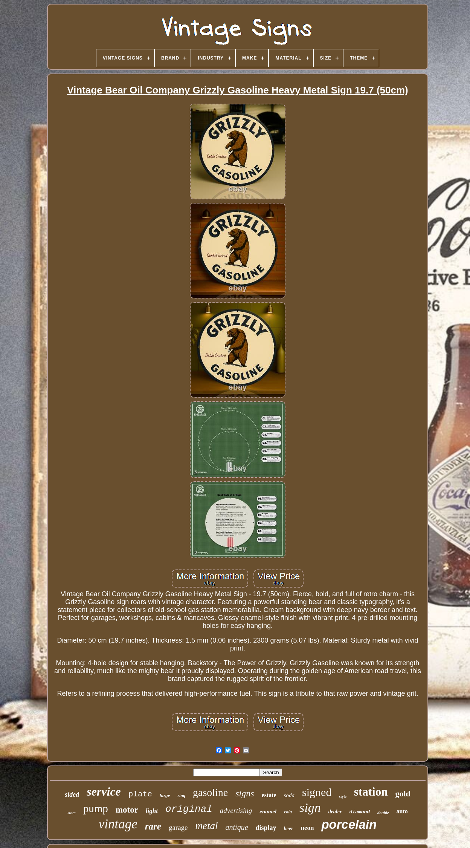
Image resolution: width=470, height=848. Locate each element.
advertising (236, 810)
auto (402, 811)
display (266, 827)
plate (140, 794)
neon (307, 827)
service (104, 791)
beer (288, 828)
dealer (335, 811)
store (71, 812)
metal (206, 825)
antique (237, 827)
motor (127, 809)
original (188, 809)
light (152, 810)
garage (178, 827)
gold (402, 793)
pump (95, 808)
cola (288, 811)
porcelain (349, 824)
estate (269, 795)
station (371, 791)
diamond (359, 812)
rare (153, 826)
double (383, 812)
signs (244, 793)
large (165, 795)
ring (181, 795)
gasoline (210, 792)
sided (72, 794)
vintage (118, 824)
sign (310, 807)
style (342, 796)
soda (289, 795)
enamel (267, 811)
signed (316, 792)
